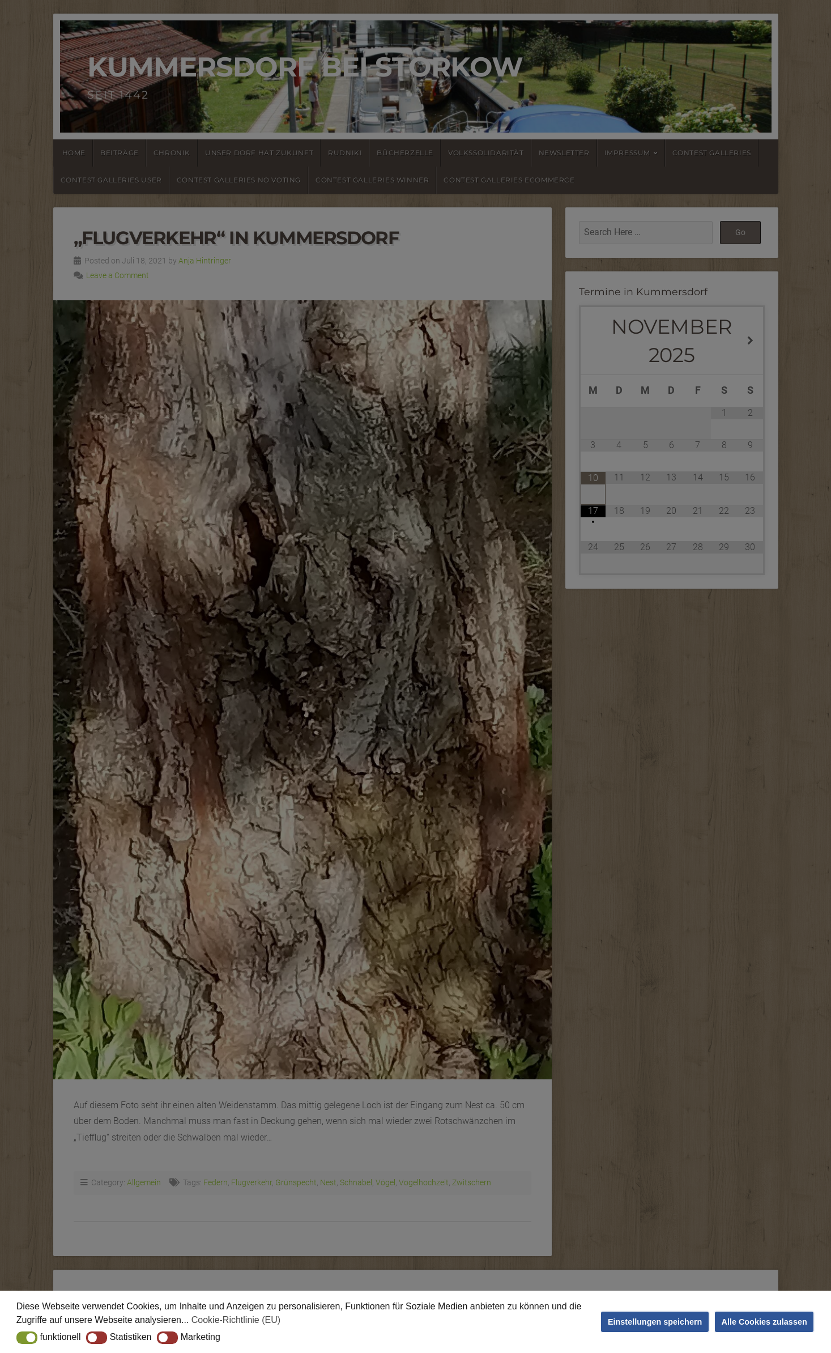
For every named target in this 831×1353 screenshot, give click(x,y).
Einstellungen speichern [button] (655, 1321)
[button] (26, 1337)
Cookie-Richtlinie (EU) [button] (235, 1320)
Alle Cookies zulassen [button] (764, 1321)
